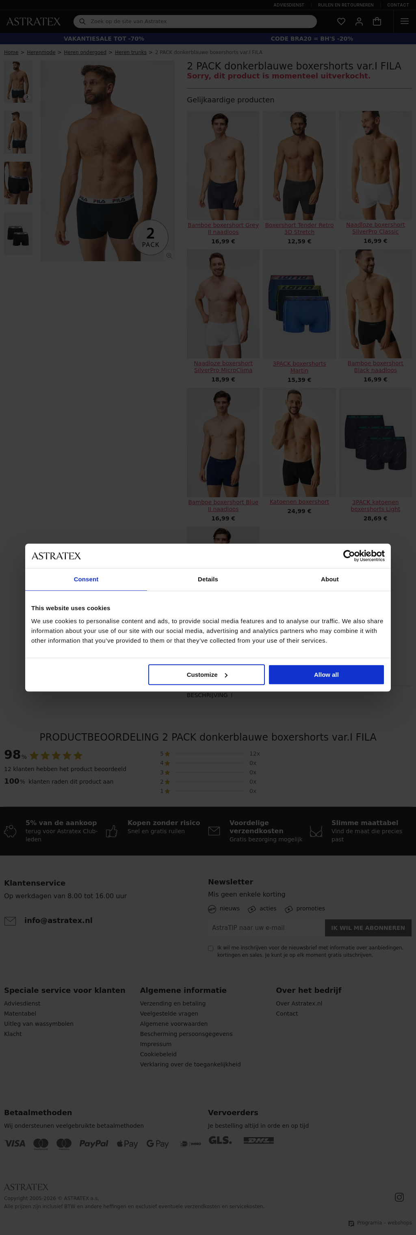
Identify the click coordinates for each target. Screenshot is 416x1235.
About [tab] (330, 579)
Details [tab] (208, 579)
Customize (207, 674)
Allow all (326, 674)
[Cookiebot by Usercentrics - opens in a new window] (349, 556)
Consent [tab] (86, 579)
